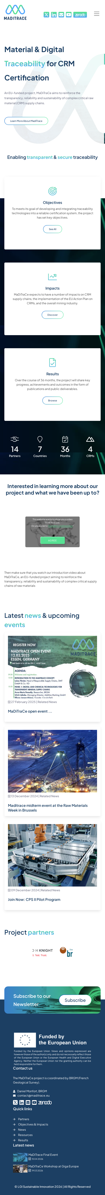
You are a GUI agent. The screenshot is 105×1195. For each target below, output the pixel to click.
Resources (23, 1135)
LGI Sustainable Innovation (36, 1186)
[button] (96, 14)
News (19, 1129)
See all (52, 229)
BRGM (73, 1078)
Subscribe (75, 1000)
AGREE (52, 540)
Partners (21, 1119)
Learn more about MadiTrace (26, 120)
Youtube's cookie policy (60, 526)
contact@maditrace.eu (33, 1095)
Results (20, 1140)
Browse (52, 400)
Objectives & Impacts (30, 1124)
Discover (52, 314)
